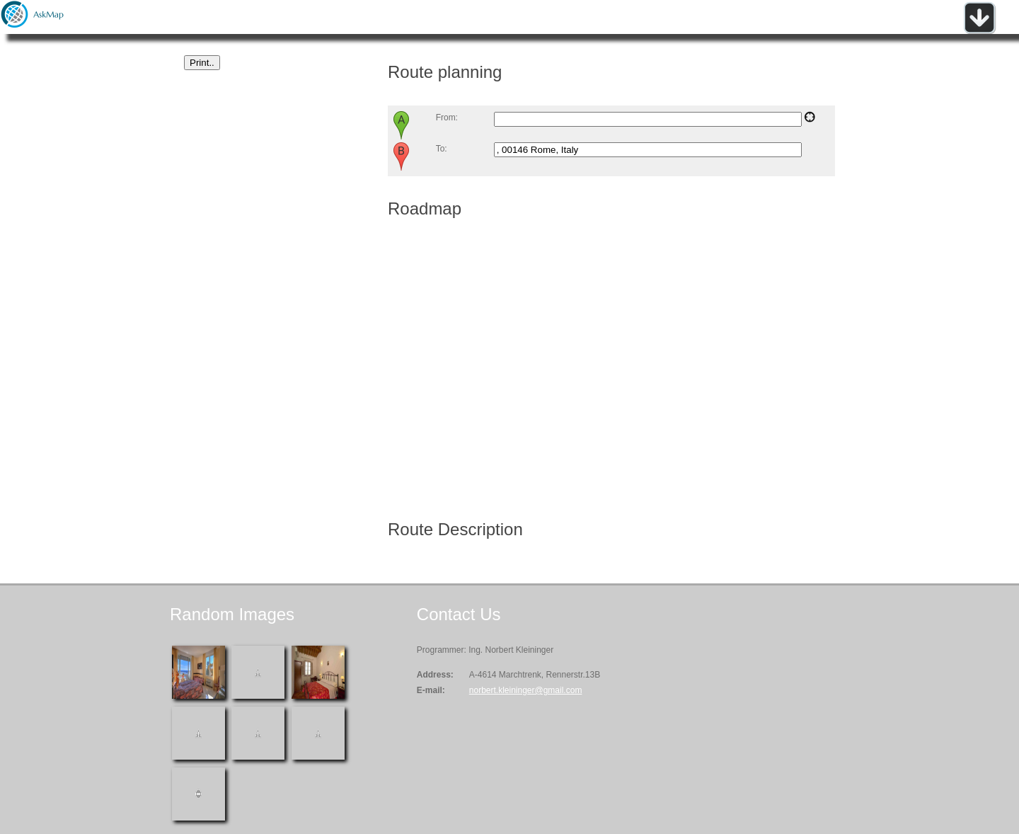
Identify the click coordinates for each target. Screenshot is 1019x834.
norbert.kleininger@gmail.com (525, 690)
